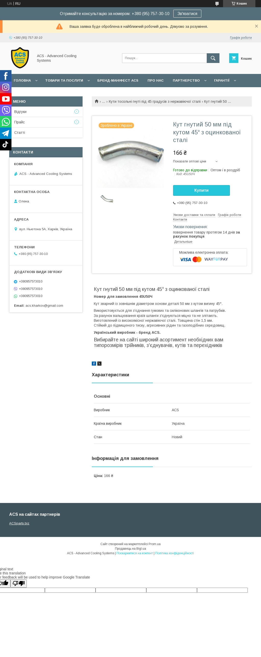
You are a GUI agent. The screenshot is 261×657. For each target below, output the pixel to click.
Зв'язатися (187, 13)
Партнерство (186, 80)
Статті (19, 133)
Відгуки (20, 112)
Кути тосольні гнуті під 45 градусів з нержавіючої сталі (155, 101)
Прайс (19, 122)
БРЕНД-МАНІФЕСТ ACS (117, 80)
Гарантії (221, 80)
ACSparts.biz (19, 523)
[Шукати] (213, 58)
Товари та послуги (64, 80)
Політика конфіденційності (174, 553)
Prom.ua (155, 544)
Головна (22, 80)
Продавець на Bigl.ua (130, 548)
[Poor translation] (18, 583)
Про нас (156, 80)
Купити (201, 190)
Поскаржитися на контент (134, 553)
